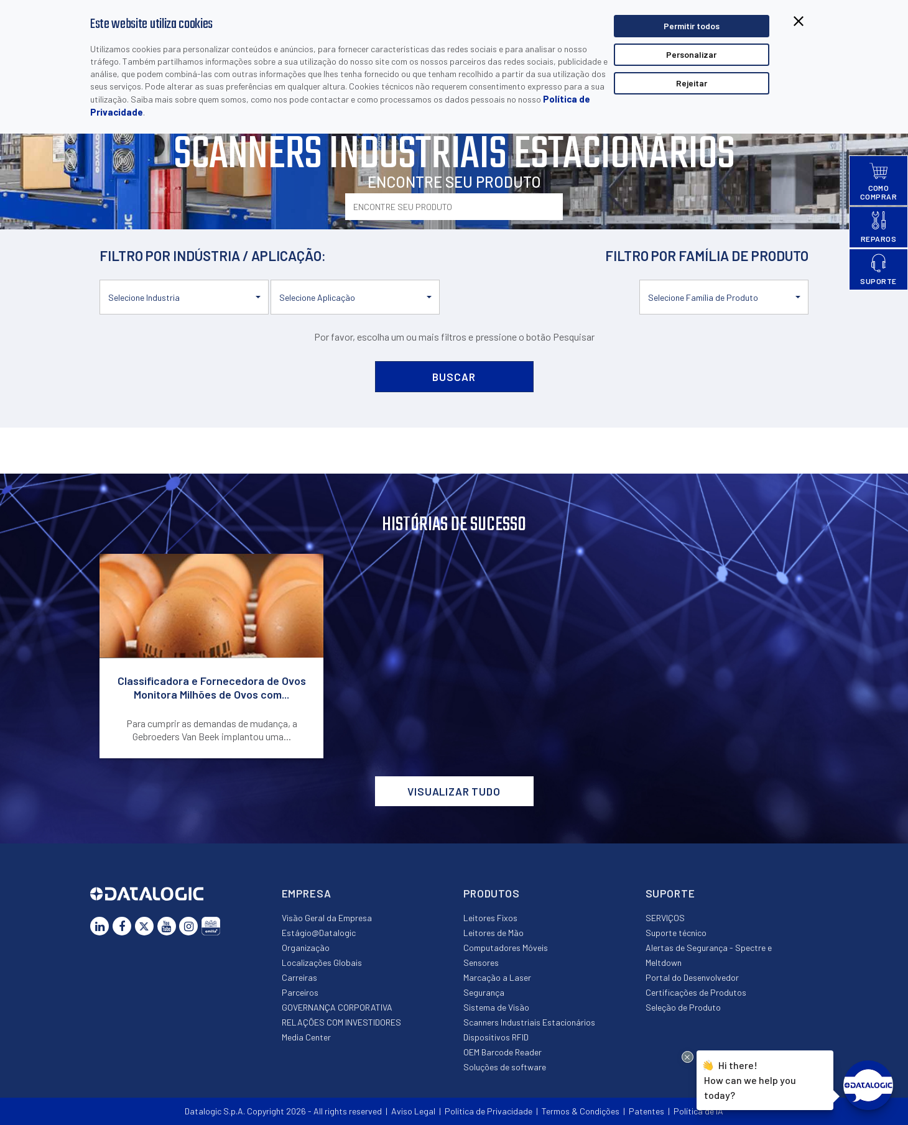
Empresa (306, 893)
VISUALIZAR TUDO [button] (454, 791)
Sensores (481, 962)
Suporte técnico (676, 932)
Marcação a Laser (497, 977)
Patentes (646, 1111)
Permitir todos (692, 26)
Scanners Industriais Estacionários (529, 1022)
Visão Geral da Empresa (327, 917)
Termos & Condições (580, 1111)
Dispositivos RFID (496, 1037)
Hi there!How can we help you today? (750, 1078)
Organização (306, 947)
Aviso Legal (413, 1111)
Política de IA (698, 1111)
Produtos (491, 893)
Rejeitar (691, 83)
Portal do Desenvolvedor (692, 977)
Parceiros (300, 992)
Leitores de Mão (493, 932)
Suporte (670, 893)
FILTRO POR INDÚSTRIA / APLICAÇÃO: (213, 255)
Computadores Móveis (505, 947)
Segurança (483, 992)
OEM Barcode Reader (502, 1052)
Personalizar (691, 54)
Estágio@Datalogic (319, 932)
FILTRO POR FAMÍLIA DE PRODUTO (706, 255)
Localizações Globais (322, 962)
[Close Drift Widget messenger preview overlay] (687, 1057)
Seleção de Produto (683, 1007)
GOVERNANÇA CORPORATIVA (337, 1007)
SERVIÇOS (665, 917)
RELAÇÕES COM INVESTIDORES (341, 1022)
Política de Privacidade (488, 1111)
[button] (184, 297)
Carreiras (299, 977)
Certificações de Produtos (696, 992)
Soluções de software (504, 1067)
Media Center (306, 1037)
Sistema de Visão (496, 1007)
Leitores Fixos (490, 917)
